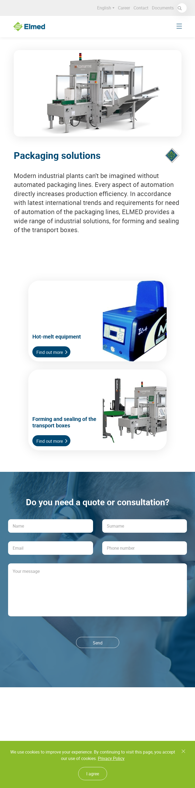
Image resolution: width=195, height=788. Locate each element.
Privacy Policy (111, 758)
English (107, 8)
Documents (164, 8)
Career (125, 8)
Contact (142, 8)
